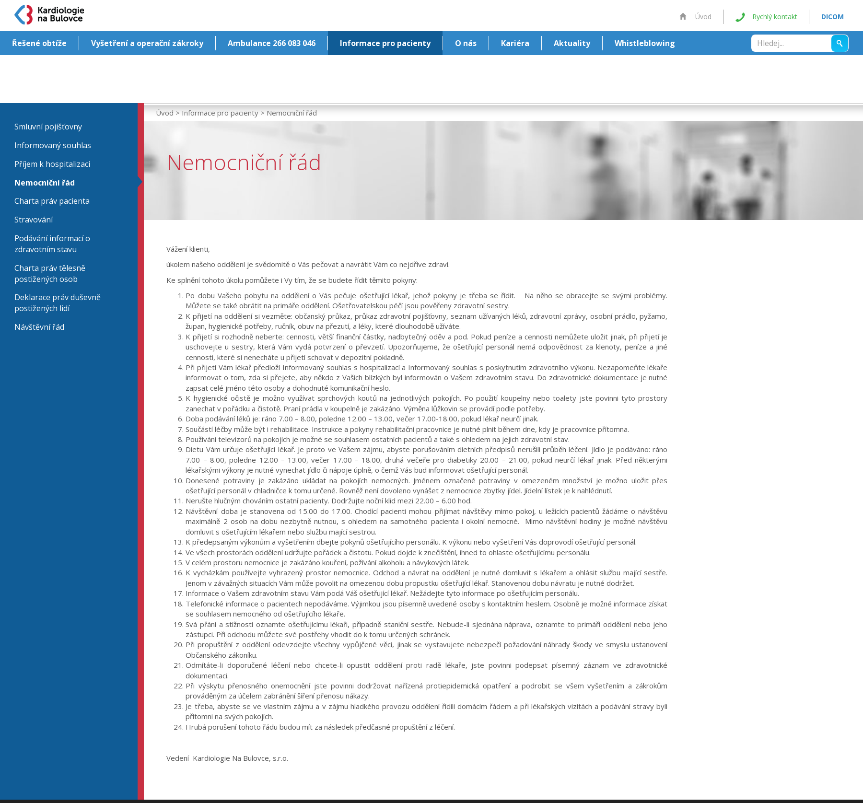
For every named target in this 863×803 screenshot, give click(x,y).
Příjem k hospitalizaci (52, 164)
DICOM (832, 16)
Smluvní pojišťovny (48, 126)
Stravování (33, 219)
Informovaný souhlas (52, 145)
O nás (466, 43)
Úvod (695, 16)
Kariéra (515, 43)
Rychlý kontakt (766, 17)
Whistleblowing (645, 43)
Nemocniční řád (44, 182)
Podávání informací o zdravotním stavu (52, 244)
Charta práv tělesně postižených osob (49, 273)
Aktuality (572, 43)
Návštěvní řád (39, 327)
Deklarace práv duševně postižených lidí (57, 303)
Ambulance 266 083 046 (271, 43)
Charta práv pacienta (52, 201)
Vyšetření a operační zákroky (147, 43)
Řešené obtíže (39, 43)
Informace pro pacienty (385, 43)
